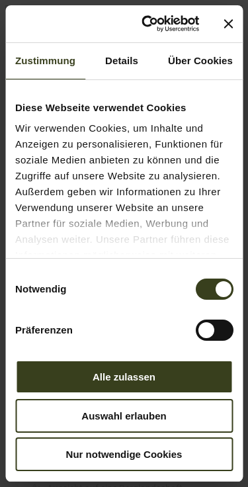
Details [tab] (121, 60)
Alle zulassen (124, 376)
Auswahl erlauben (123, 415)
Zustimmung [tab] (45, 60)
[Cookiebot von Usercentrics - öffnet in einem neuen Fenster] (148, 23)
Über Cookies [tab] (200, 60)
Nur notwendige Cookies (124, 454)
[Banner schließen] (228, 23)
